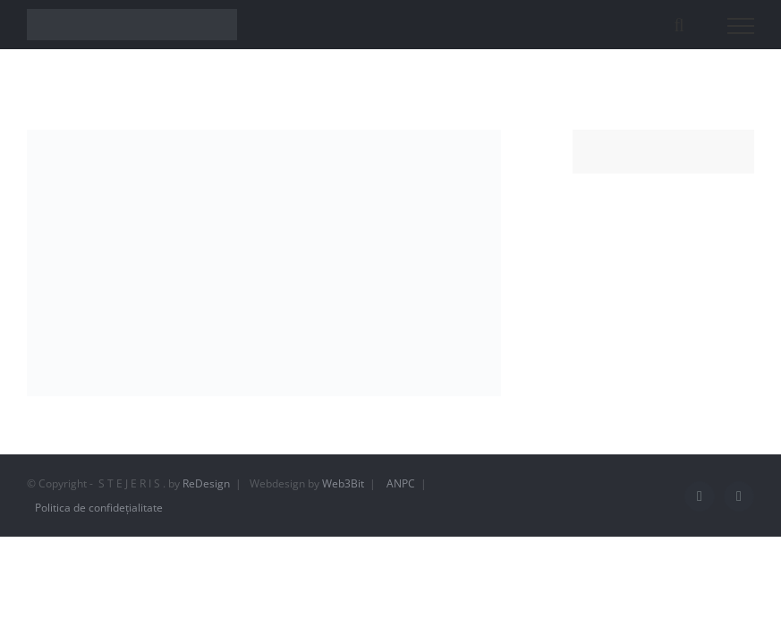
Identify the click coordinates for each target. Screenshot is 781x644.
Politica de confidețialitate (99, 507)
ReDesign (206, 483)
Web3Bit (343, 483)
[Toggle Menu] (741, 26)
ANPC (401, 483)
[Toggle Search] (678, 25)
